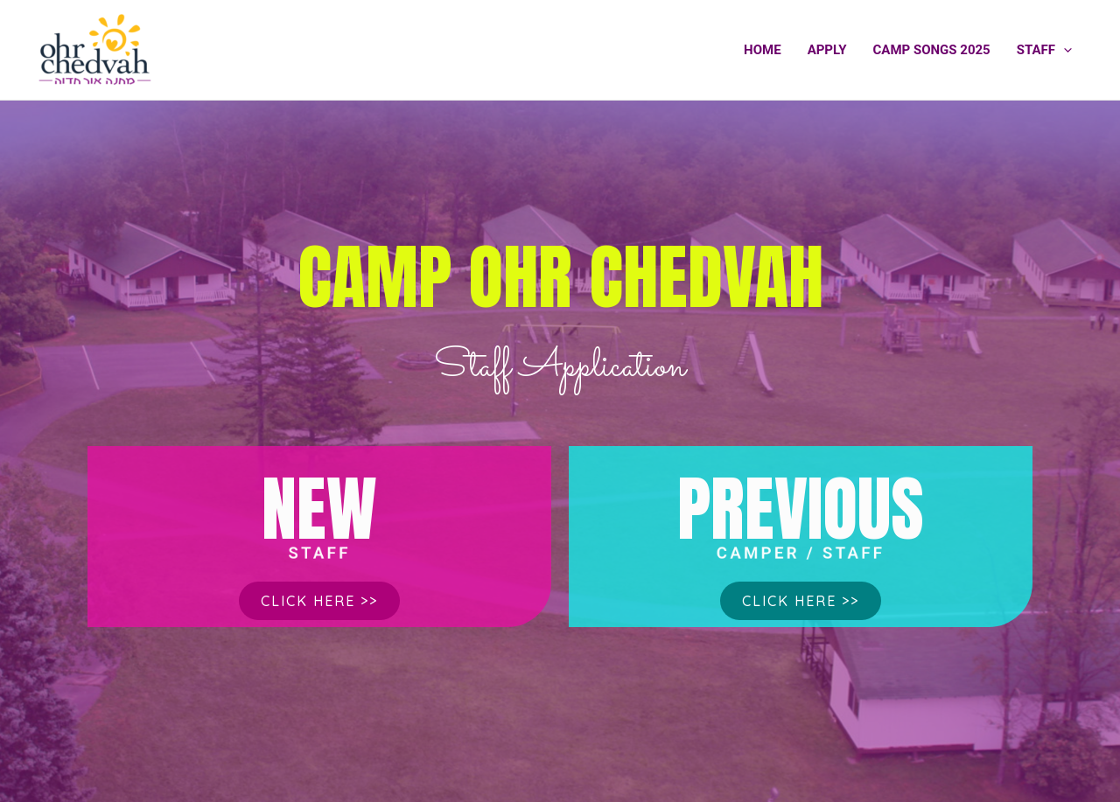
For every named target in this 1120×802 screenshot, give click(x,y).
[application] (1063, 49)
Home (762, 50)
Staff (1044, 49)
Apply (827, 50)
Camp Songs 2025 (931, 50)
